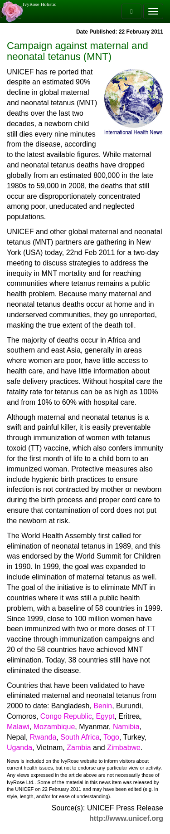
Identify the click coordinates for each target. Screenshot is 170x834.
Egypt (105, 716)
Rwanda (43, 737)
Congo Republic (66, 716)
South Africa (79, 737)
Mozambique (54, 727)
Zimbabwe (124, 747)
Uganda (19, 747)
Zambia (79, 747)
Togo (111, 737)
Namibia (126, 727)
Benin (102, 706)
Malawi (18, 727)
